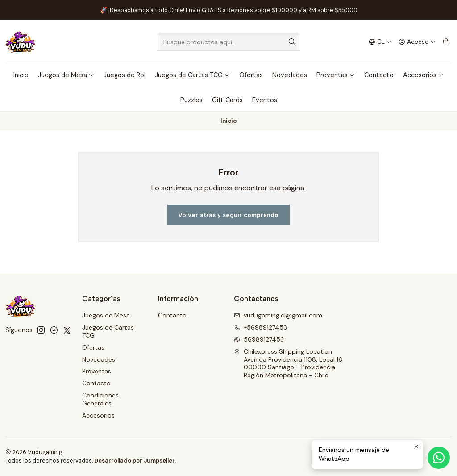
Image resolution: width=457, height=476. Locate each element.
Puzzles (191, 100)
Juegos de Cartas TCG (192, 75)
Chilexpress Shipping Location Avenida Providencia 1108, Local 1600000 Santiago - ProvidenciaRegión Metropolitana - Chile (288, 363)
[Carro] (446, 42)
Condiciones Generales (100, 399)
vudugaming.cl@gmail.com (278, 315)
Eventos (264, 100)
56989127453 (259, 339)
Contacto (379, 75)
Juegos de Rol (124, 75)
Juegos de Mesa (66, 75)
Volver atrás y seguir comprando (228, 215)
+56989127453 (260, 327)
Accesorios (423, 75)
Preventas (335, 75)
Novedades (289, 75)
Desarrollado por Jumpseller (134, 460)
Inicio (21, 75)
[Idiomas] (380, 42)
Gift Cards (227, 100)
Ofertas (251, 75)
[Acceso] (417, 42)
